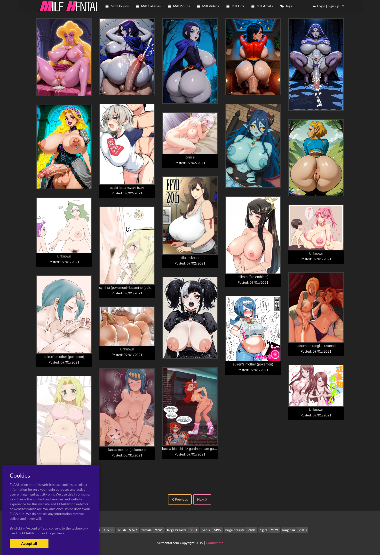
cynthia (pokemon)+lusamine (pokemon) (129, 288)
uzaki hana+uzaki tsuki (127, 188)
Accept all (29, 543)
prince (190, 157)
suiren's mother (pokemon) (64, 357)
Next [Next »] (202, 499)
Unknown (64, 256)
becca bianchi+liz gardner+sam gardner (192, 449)
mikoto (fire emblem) (253, 277)
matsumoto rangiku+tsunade (315, 346)
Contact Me (214, 543)
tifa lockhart (190, 258)
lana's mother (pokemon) (127, 450)
